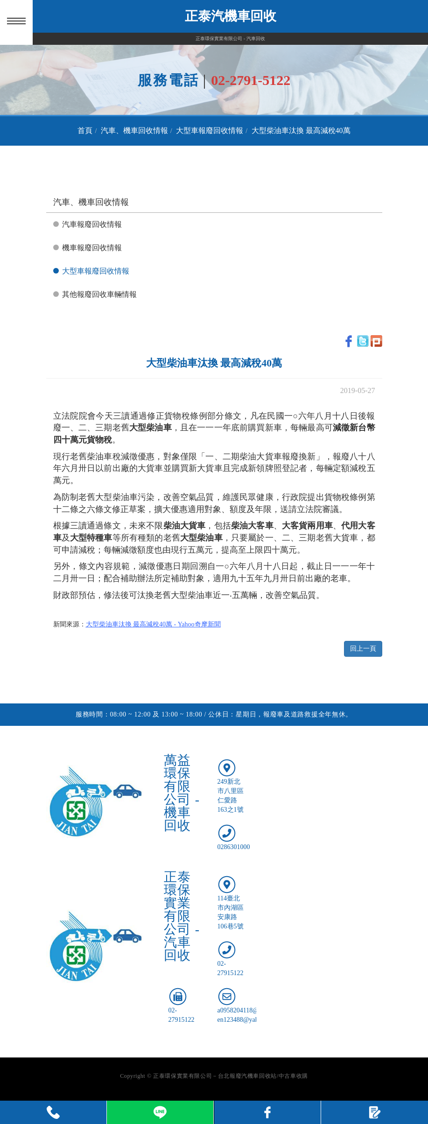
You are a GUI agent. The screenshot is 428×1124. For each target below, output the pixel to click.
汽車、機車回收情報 (134, 130)
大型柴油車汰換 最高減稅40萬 (301, 130)
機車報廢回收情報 (92, 248)
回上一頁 (363, 648)
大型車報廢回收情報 (209, 130)
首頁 (84, 130)
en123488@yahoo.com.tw (252, 1019)
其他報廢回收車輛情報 (99, 294)
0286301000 (234, 846)
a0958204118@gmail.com (252, 1010)
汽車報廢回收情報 (92, 224)
